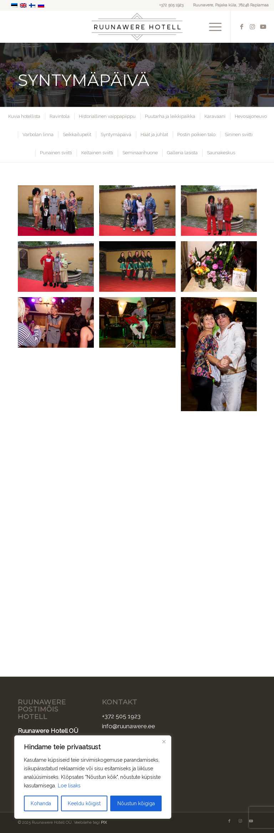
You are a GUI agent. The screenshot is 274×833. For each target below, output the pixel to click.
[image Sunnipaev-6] (140, 269)
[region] (92, 777)
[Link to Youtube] (263, 26)
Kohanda (41, 803)
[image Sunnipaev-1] (58, 213)
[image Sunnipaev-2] (140, 213)
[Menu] (212, 27)
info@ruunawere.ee (128, 726)
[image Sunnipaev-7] (221, 269)
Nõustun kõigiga (136, 803)
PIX (104, 822)
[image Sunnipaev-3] (221, 213)
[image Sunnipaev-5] (58, 269)
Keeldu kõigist (84, 803)
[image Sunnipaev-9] (140, 325)
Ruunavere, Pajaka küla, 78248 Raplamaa (231, 5)
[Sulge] (163, 741)
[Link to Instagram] (252, 26)
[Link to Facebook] (242, 26)
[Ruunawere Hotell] (137, 27)
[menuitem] (212, 27)
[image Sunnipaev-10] (221, 356)
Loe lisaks (69, 785)
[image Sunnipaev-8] (58, 325)
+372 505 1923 (171, 5)
